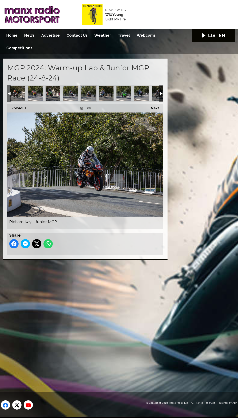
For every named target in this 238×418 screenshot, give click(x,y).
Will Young (114, 15)
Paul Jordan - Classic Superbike (53, 93)
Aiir (235, 402)
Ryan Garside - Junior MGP (123, 93)
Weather (102, 35)
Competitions (19, 48)
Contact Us (77, 35)
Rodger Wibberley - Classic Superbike (106, 93)
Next (153, 107)
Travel (124, 35)
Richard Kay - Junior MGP (88, 93)
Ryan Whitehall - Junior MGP (141, 93)
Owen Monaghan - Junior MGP (35, 93)
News (29, 35)
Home (12, 35)
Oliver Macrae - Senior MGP (17, 93)
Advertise (50, 35)
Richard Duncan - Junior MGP (70, 93)
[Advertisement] (82, 321)
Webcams (146, 35)
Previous (16, 107)
